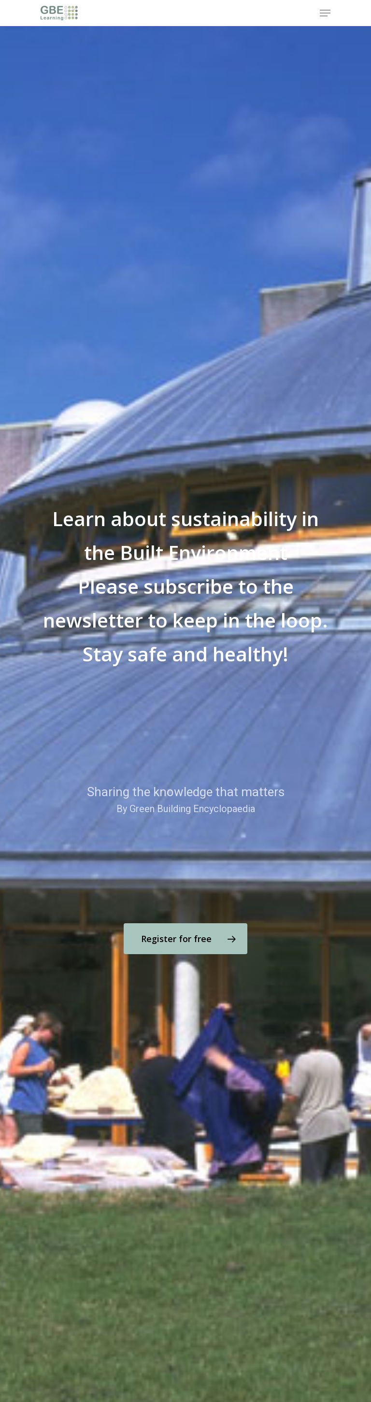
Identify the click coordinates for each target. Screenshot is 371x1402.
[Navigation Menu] (325, 13)
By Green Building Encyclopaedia (185, 809)
